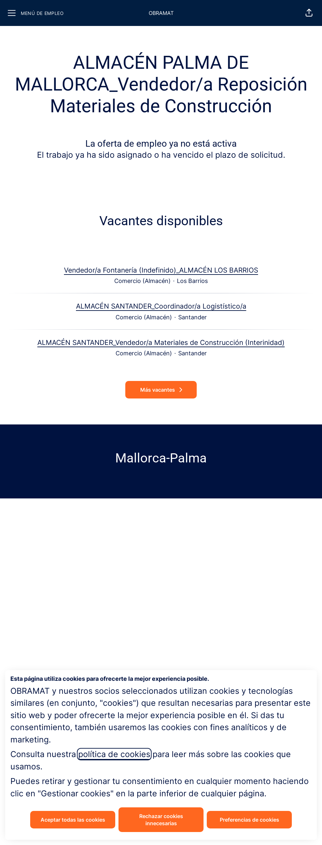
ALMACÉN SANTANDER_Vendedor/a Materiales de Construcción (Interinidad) (161, 342)
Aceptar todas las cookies (73, 819)
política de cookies (114, 754)
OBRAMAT (161, 13)
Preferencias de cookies (249, 819)
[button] (309, 13)
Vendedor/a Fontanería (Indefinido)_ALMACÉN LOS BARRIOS (161, 270)
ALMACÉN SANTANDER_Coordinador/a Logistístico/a (161, 306)
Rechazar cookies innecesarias (161, 820)
